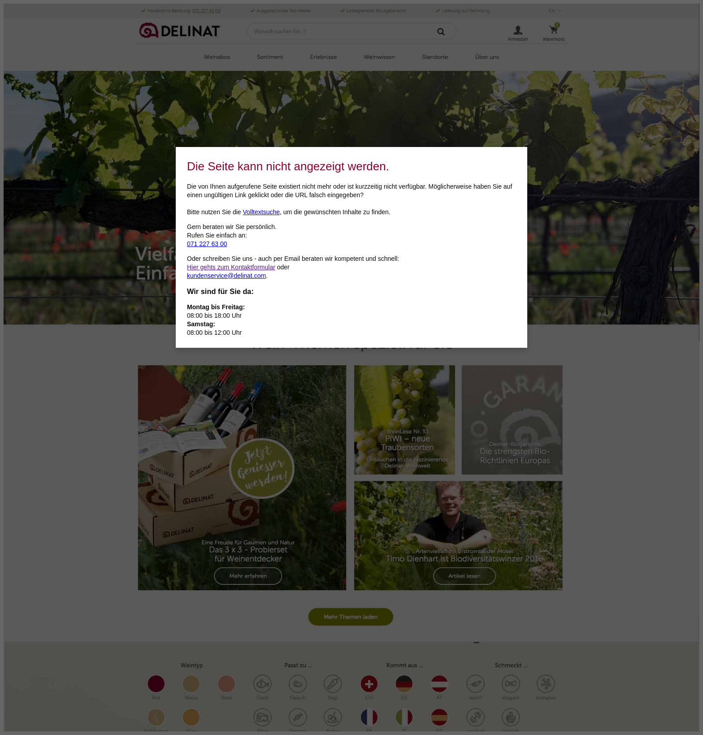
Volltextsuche (261, 212)
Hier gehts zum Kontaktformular (231, 267)
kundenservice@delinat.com (226, 275)
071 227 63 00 (207, 243)
